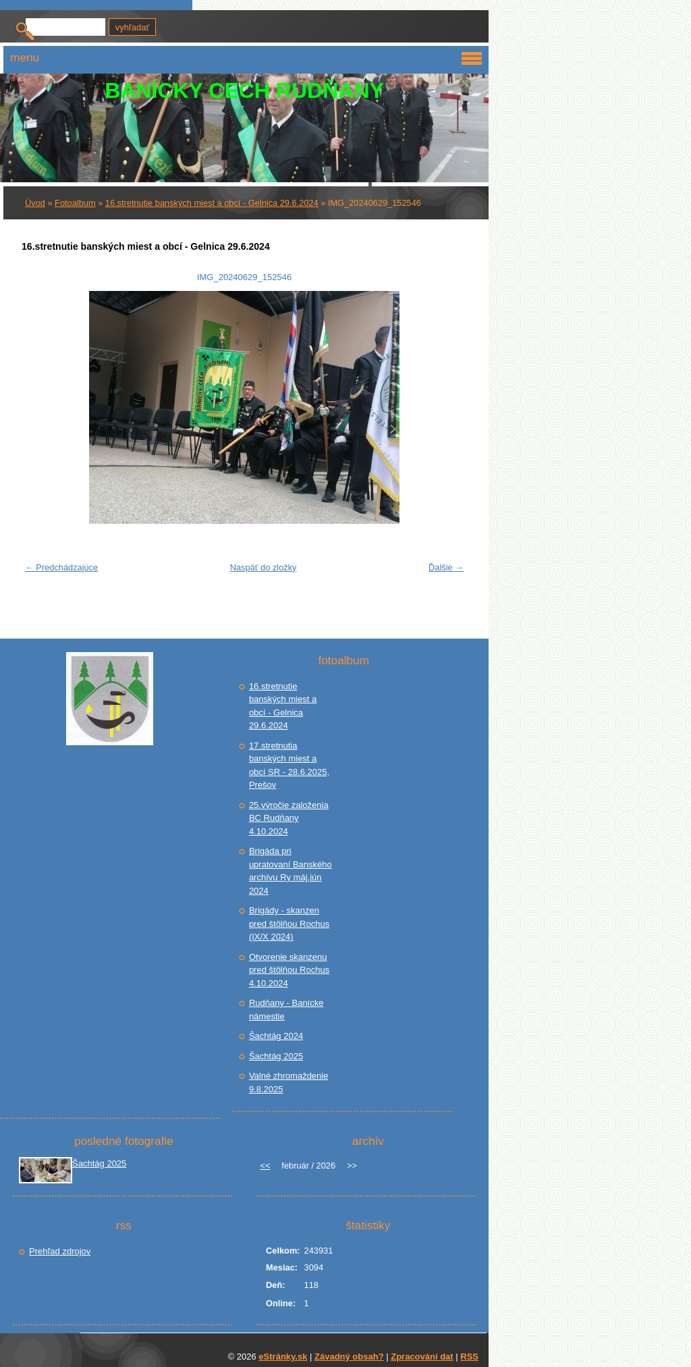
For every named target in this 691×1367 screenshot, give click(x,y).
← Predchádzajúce (61, 567)
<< (265, 1165)
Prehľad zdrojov (59, 1251)
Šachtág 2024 (276, 1036)
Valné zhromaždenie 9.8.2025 (289, 1082)
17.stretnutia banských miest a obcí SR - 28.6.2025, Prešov (289, 765)
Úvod (35, 203)
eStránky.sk (282, 1356)
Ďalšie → (446, 567)
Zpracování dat (422, 1356)
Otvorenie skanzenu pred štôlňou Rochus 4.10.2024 (289, 970)
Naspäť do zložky (263, 567)
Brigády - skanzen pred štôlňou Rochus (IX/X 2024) (289, 923)
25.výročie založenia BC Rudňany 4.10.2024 (289, 818)
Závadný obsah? (349, 1356)
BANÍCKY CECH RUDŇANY (244, 90)
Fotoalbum (75, 203)
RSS (469, 1356)
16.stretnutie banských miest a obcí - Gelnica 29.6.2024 (212, 203)
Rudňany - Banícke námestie (286, 1009)
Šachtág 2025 (276, 1056)
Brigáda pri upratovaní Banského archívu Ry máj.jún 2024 (290, 871)
